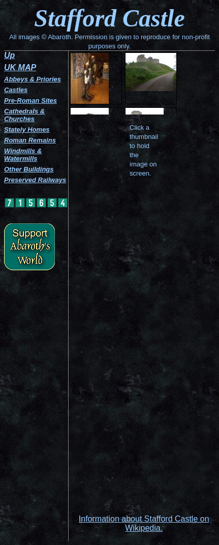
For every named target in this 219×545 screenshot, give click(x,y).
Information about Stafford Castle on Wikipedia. (144, 523)
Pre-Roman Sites (30, 100)
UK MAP (20, 67)
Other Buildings (29, 169)
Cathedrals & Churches (24, 115)
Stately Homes (27, 129)
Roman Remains (30, 140)
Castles (15, 90)
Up (9, 55)
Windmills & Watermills (23, 154)
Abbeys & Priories (32, 79)
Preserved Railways (35, 180)
